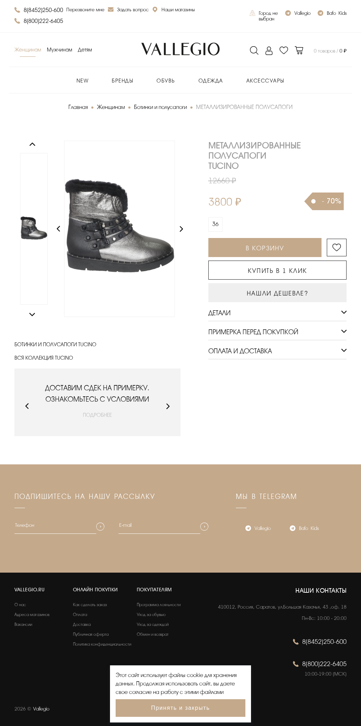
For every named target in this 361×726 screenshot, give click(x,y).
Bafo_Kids (332, 14)
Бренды (122, 81)
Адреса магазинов (31, 614)
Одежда (210, 81)
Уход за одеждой (153, 624)
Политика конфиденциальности (102, 644)
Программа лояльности (158, 604)
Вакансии (23, 624)
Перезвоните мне (85, 9)
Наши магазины (173, 10)
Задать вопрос (128, 10)
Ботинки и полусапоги (160, 107)
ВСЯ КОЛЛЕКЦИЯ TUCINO (43, 358)
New (83, 81)
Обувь (166, 81)
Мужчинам (59, 50)
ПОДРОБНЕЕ (97, 415)
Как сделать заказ (90, 604)
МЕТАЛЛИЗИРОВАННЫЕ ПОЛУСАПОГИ (244, 107)
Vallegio (298, 14)
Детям (85, 50)
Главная (78, 107)
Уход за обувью (151, 614)
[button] (27, 406)
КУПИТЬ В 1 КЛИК (277, 270)
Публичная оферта (91, 634)
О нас (20, 604)
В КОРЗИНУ (265, 248)
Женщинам (27, 50)
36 (215, 224)
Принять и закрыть (180, 708)
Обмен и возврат (153, 634)
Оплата (80, 614)
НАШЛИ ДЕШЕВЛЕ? (277, 293)
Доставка (82, 624)
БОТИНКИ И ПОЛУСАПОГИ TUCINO (55, 345)
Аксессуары (265, 81)
